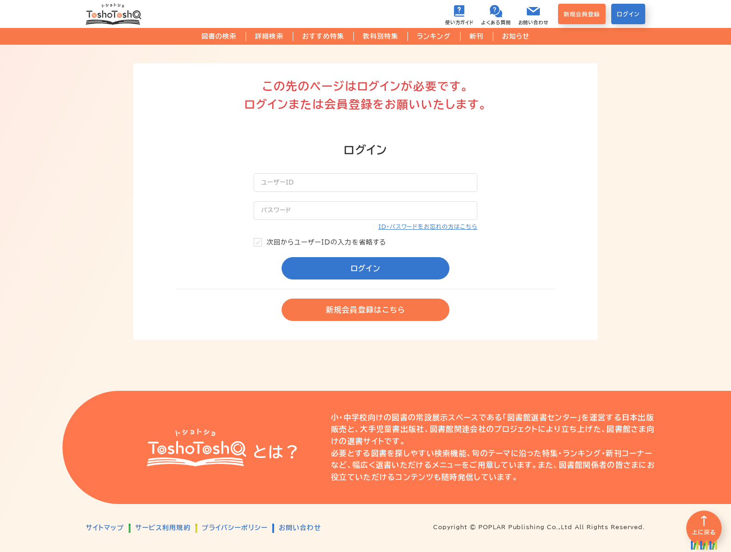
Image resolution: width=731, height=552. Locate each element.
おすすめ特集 (323, 36)
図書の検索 (219, 36)
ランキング (434, 36)
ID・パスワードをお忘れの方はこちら (428, 226)
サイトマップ (105, 528)
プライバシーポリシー (235, 528)
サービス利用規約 (163, 528)
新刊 (476, 36)
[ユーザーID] (365, 182)
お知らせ (516, 36)
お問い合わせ (300, 528)
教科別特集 (380, 36)
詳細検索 (269, 36)
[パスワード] (365, 210)
